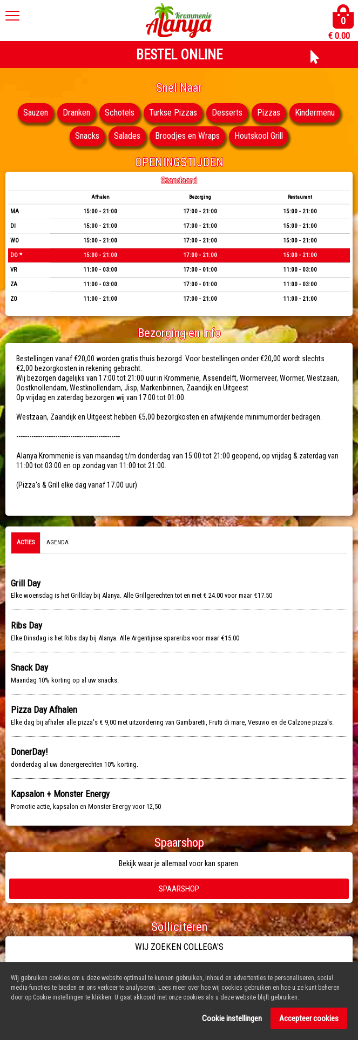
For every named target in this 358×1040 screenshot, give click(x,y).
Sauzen (30, 112)
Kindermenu (320, 112)
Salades (125, 136)
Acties (26, 542)
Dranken (72, 112)
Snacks (84, 136)
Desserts (229, 112)
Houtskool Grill (262, 136)
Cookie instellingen (232, 1019)
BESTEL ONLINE (179, 55)
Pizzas (272, 112)
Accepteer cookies (309, 1019)
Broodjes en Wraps (187, 136)
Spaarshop (179, 889)
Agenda (57, 542)
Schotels (117, 112)
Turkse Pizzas (172, 112)
